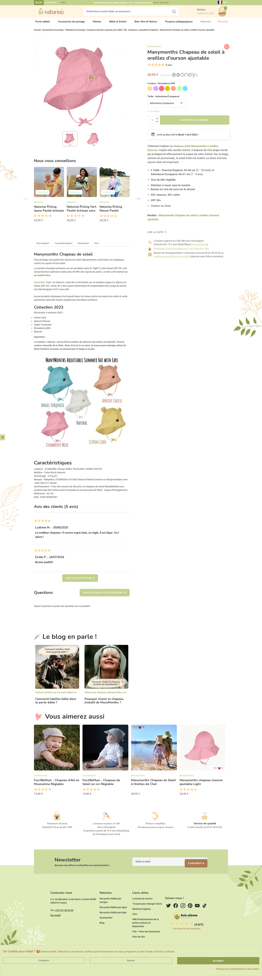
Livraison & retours (142, 908)
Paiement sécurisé (57, 826)
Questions (83, 246)
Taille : (163, 99)
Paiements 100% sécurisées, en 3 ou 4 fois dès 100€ (181, 251)
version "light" (44, 285)
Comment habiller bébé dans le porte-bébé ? (55, 703)
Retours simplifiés (155, 826)
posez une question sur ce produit (172, 259)
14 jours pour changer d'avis (147, 914)
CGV (134, 924)
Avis (96, 246)
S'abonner (199, 868)
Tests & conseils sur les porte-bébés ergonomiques (62, 695)
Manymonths (114, 695)
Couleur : (161, 86)
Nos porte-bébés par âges (113, 917)
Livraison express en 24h (106, 826)
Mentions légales (141, 919)
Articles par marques (95, 695)
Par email (55, 925)
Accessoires (106, 927)
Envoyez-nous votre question (103, 595)
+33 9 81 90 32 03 (64, 920)
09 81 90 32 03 (160, 2)
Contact (51, 2)
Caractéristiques (63, 246)
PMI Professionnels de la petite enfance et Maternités (145, 933)
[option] (49, 198)
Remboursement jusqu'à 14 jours (155, 830)
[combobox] (166, 106)
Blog (39, 2)
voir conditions (199, 247)
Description (43, 246)
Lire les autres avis (79, 580)
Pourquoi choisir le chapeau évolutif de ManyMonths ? (103, 703)
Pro (63, 2)
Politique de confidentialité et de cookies (237, 969)
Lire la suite (155, 235)
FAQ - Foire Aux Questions (146, 941)
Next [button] (137, 202)
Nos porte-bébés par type (113, 922)
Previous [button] (26, 202)
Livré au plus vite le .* (175, 137)
